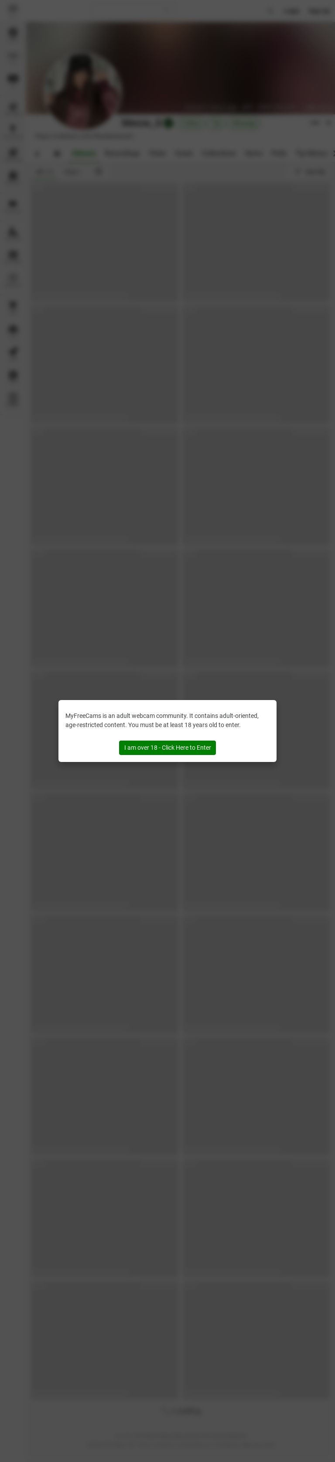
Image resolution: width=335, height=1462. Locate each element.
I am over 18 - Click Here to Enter (167, 747)
